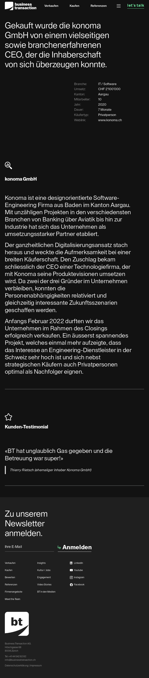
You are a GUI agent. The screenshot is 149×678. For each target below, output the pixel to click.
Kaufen (74, 5)
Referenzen (99, 5)
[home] (20, 6)
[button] (118, 6)
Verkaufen (51, 5)
